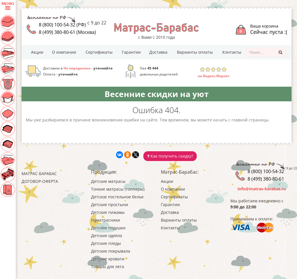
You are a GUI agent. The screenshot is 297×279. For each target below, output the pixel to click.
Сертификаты (99, 52)
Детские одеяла (106, 235)
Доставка (158, 52)
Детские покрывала (110, 251)
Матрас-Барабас (39, 173)
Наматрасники (105, 220)
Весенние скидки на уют (157, 93)
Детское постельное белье (117, 196)
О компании (64, 52)
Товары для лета (107, 266)
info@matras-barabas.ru (262, 188)
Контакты (231, 52)
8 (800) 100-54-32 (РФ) (62, 24)
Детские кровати (107, 258)
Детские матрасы (108, 181)
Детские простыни (109, 204)
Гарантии (131, 52)
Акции (37, 52)
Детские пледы (106, 243)
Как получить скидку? (170, 156)
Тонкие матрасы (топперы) (117, 189)
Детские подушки (108, 227)
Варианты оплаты (195, 52)
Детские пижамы (108, 212)
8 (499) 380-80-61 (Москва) (67, 32)
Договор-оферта (40, 181)
